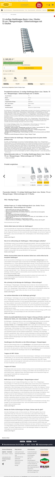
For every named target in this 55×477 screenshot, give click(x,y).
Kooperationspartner (32, 453)
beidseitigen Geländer (22, 324)
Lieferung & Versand (19, 451)
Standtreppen (27, 344)
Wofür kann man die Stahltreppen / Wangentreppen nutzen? (19, 218)
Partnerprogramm (31, 460)
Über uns (29, 458)
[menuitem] (29, 5)
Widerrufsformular (19, 460)
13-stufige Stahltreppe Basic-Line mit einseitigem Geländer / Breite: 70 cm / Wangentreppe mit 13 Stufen (39, 178)
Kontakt (16, 465)
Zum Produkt (39, 182)
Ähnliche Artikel (5, 437)
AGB (16, 455)
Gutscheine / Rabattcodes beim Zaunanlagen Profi (33, 471)
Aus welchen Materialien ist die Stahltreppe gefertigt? (18, 215)
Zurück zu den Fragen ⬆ (9, 237)
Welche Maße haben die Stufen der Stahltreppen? (17, 209)
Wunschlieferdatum (25, 65)
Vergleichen (6, 71)
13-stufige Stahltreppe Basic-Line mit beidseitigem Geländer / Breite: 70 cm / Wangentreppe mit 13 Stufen (46, 178)
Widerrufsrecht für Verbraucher (19, 457)
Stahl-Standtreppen (36, 349)
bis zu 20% (19, 61)
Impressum (17, 463)
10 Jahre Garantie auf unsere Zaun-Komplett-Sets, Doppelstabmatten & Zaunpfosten (33, 466)
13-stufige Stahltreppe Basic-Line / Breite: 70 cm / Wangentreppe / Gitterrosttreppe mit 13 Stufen (33, 178)
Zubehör (16, 87)
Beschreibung (5, 87)
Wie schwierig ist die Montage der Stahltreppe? (16, 214)
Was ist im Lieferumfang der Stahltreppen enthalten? (17, 210)
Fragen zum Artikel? (9, 157)
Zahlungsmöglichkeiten (20, 453)
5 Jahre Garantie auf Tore (33, 462)
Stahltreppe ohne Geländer (36, 323)
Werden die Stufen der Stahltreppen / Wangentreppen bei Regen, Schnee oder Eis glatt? (25, 219)
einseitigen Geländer (9, 324)
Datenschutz (17, 462)
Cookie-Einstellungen (32, 451)
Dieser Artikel (33, 182)
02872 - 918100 (7, 452)
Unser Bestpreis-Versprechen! (31, 456)
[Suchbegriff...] (29, 5)
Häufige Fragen (21, 87)
